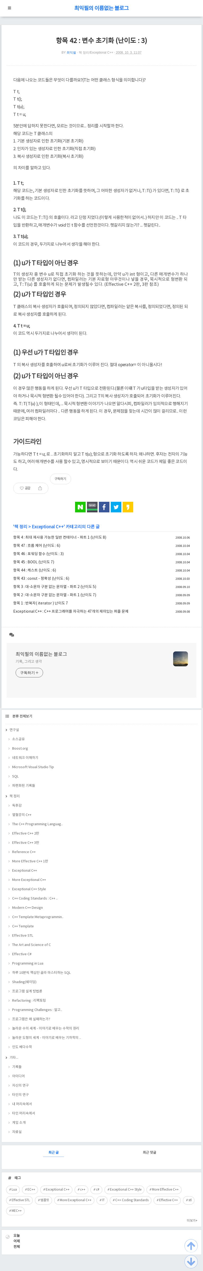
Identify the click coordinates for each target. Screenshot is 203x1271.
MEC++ (17, 1211)
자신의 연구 (20, 1086)
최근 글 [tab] (53, 1153)
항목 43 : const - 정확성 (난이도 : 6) (41, 579)
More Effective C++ (165, 1189)
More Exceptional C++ (29, 880)
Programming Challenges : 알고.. (37, 1010)
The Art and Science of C (31, 945)
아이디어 (18, 1076)
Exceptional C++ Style (29, 889)
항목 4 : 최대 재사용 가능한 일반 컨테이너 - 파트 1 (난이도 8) (59, 537)
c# (97, 1189)
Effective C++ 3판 (25, 843)
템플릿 (44, 1200)
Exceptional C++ (48, 527)
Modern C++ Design (27, 908)
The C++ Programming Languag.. (37, 824)
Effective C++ (168, 1200)
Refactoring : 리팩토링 (29, 1001)
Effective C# (21, 954)
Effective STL (22, 936)
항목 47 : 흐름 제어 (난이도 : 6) (36, 546)
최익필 (71, 52)
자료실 (17, 1132)
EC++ (31, 1189)
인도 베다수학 (22, 1047)
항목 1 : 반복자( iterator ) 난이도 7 (40, 603)
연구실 (14, 730)
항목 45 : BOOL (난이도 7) (33, 562)
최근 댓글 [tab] (149, 1153)
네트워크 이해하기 (25, 758)
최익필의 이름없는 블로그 (101, 9)
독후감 (17, 806)
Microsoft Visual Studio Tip (33, 767)
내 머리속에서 (22, 1104)
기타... (14, 1058)
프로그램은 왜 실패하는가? (31, 1019)
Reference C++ (24, 852)
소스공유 (18, 739)
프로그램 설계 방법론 (27, 991)
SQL (15, 777)
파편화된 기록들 (23, 786)
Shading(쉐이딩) (24, 982)
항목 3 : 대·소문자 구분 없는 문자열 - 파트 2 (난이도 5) (54, 587)
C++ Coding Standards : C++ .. (35, 899)
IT (103, 1200)
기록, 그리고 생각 (29, 662)
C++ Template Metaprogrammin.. (37, 917)
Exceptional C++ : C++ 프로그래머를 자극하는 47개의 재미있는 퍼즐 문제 (70, 611)
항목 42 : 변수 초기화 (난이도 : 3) (101, 41)
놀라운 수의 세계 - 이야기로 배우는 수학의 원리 (45, 1029)
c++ (82, 1189)
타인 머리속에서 (23, 1114)
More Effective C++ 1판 (30, 861)
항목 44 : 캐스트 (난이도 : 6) (34, 570)
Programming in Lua (27, 964)
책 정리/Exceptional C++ (96, 52)
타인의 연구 (20, 1095)
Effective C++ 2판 (25, 834)
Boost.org (20, 749)
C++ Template (23, 926)
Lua (14, 1189)
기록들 (17, 1067)
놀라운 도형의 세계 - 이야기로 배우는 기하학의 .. (46, 1038)
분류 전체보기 (22, 717)
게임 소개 (19, 1123)
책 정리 (20, 527)
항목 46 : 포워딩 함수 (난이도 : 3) (38, 554)
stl (190, 1200)
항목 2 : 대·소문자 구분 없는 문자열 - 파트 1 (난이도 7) (54, 595)
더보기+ (192, 1220)
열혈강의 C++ (21, 815)
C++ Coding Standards (132, 1200)
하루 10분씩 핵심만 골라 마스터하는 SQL (41, 973)
